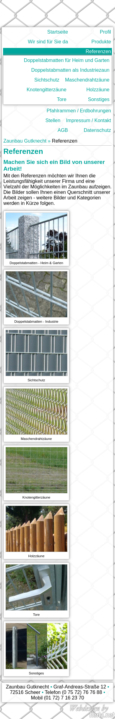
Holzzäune (97, 89)
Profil (105, 31)
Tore (61, 99)
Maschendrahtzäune (87, 79)
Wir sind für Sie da (48, 41)
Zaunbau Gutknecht (25, 140)
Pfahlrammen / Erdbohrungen (79, 110)
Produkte (101, 41)
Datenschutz (97, 130)
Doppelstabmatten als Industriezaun (70, 70)
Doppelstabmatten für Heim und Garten (66, 60)
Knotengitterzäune (47, 89)
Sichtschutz (46, 79)
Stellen (52, 120)
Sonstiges (98, 99)
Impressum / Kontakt (88, 120)
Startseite (57, 31)
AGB (63, 130)
